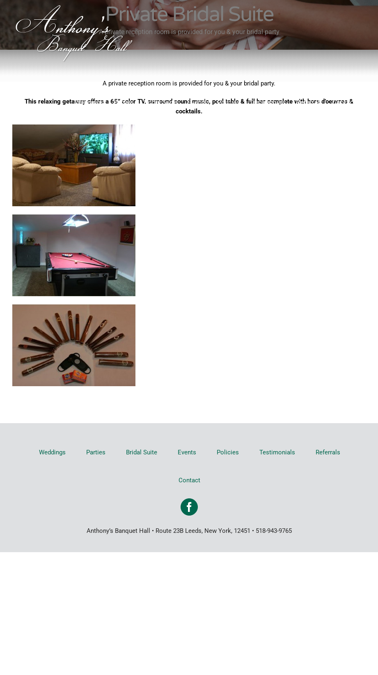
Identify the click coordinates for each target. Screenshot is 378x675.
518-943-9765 (274, 530)
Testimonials (277, 452)
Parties (95, 452)
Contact (189, 480)
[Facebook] (189, 507)
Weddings (52, 452)
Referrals (328, 452)
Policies (228, 452)
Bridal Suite (141, 452)
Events (187, 452)
